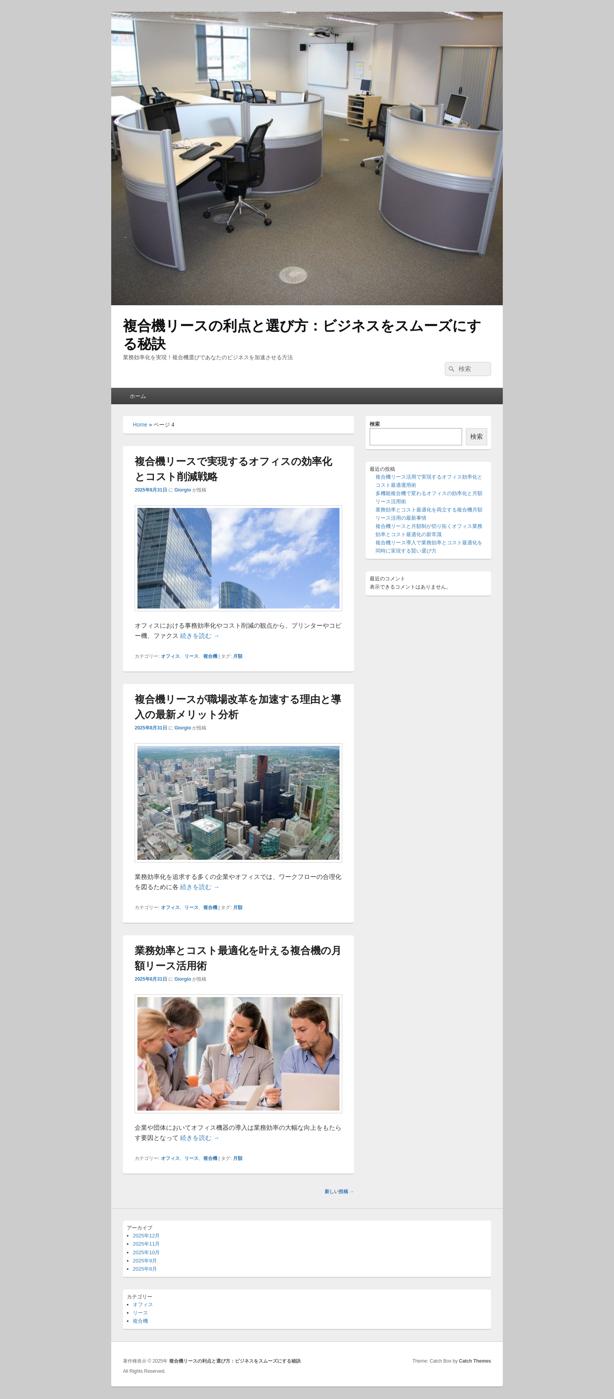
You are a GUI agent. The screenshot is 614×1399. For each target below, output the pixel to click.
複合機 (210, 656)
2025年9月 (145, 1261)
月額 (237, 656)
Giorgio (182, 490)
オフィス (170, 656)
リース (191, 656)
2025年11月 (146, 1244)
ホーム (138, 396)
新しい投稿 (339, 1191)
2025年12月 (146, 1236)
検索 (375, 424)
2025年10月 (146, 1252)
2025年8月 (145, 1269)
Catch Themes (475, 1361)
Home (140, 424)
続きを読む (199, 635)
